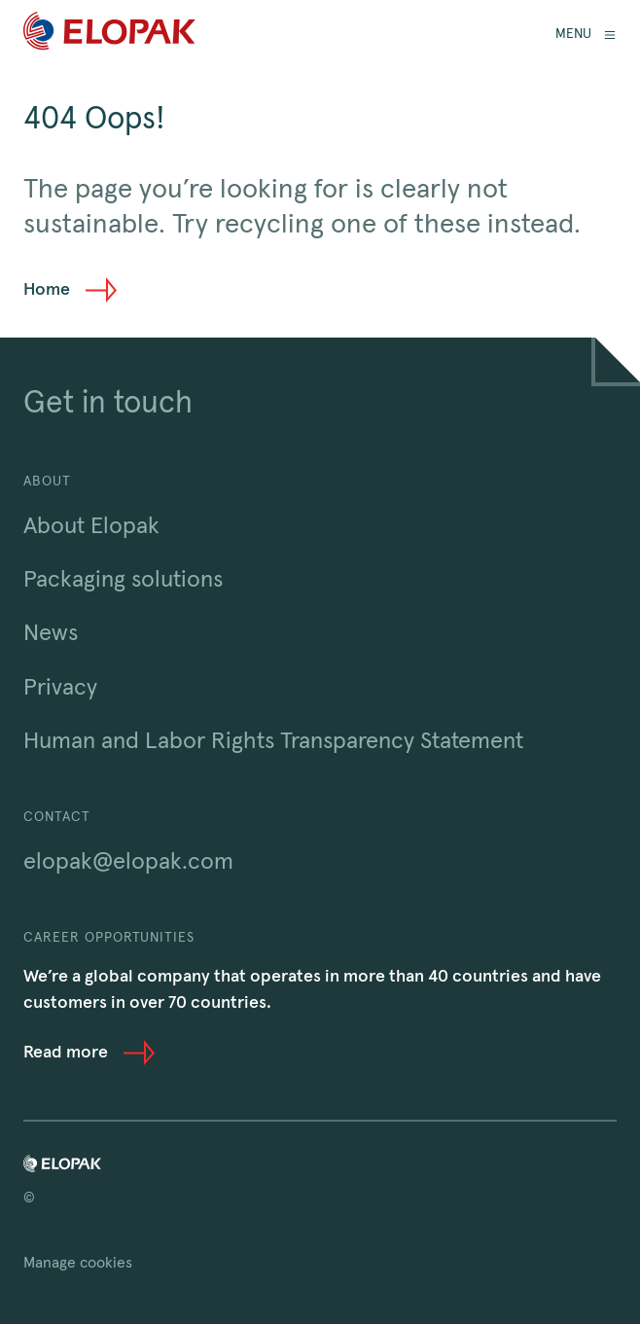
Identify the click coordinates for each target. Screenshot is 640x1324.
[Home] (109, 34)
